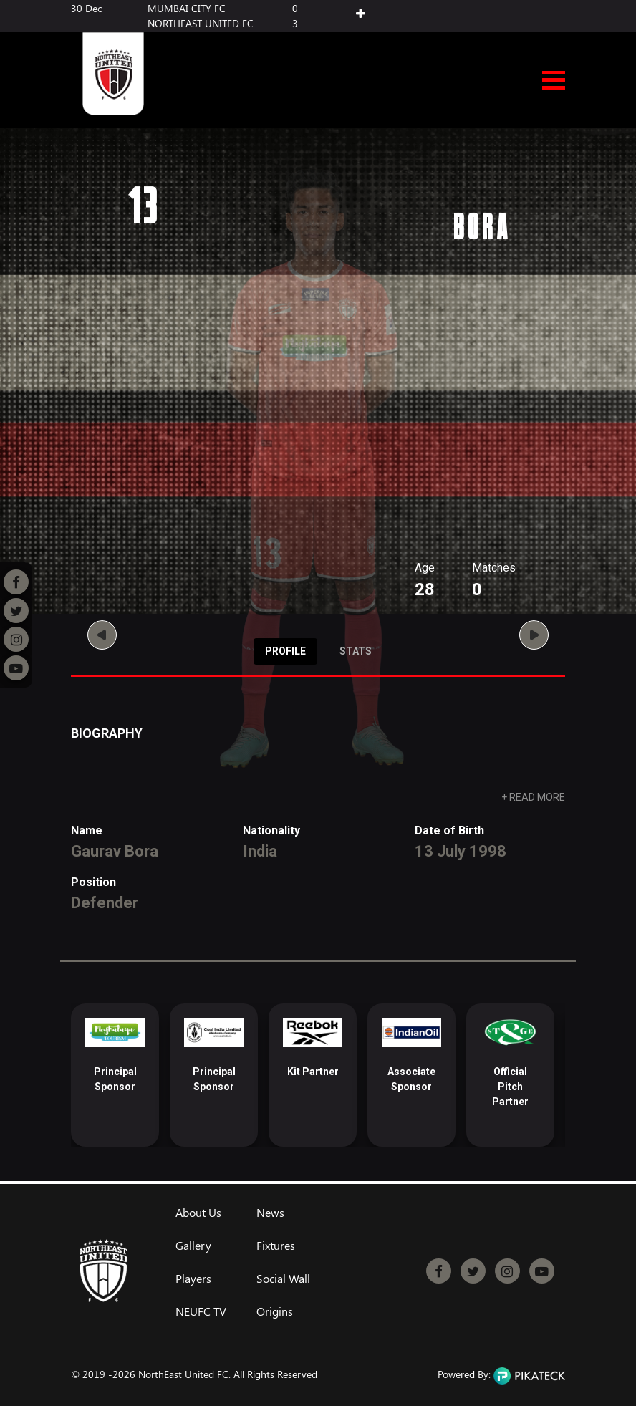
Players (193, 1278)
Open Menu (553, 81)
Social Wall (283, 1278)
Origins (274, 1311)
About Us (198, 1212)
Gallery (193, 1245)
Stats (355, 651)
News (270, 1212)
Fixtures (275, 1245)
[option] (115, 1075)
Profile (285, 651)
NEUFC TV (200, 1311)
